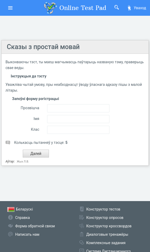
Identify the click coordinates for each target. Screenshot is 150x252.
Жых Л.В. (23, 161)
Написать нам (27, 234)
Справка (22, 218)
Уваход (136, 7)
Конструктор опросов (105, 218)
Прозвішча (30, 108)
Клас (35, 129)
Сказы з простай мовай (43, 47)
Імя (36, 119)
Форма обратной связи (35, 226)
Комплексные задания (106, 243)
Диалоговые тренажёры (107, 234)
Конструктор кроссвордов (109, 226)
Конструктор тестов (103, 209)
